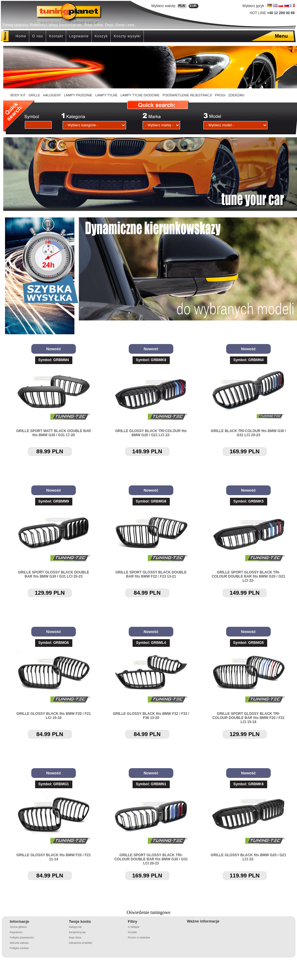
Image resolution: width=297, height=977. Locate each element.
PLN (181, 5)
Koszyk (101, 36)
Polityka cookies (19, 948)
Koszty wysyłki (127, 36)
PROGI (220, 95)
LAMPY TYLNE (106, 95)
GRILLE (34, 95)
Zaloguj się (75, 926)
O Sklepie (133, 926)
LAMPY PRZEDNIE (78, 95)
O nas (37, 36)
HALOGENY (52, 95)
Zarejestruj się (77, 932)
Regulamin (16, 932)
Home (21, 36)
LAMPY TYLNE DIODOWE (139, 95)
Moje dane (75, 937)
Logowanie (79, 36)
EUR (193, 5)
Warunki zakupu (19, 942)
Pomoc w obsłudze (139, 937)
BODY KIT (18, 95)
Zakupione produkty (80, 942)
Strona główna (18, 926)
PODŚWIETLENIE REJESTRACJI (187, 95)
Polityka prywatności (22, 937)
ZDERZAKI (236, 95)
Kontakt (56, 36)
